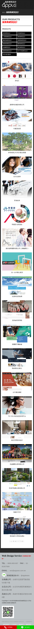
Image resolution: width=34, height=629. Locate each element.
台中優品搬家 (17, 392)
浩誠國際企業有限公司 (17, 464)
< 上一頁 (12, 541)
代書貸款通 (17, 128)
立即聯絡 (8, 627)
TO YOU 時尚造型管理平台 (17, 416)
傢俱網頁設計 (21, 36)
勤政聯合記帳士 (17, 368)
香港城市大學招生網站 (17, 536)
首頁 (3, 12)
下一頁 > (21, 541)
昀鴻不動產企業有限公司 (17, 488)
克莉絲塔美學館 (17, 320)
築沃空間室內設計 (17, 440)
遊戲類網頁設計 (22, 40)
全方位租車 (17, 176)
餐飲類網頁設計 (7, 40)
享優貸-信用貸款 (17, 224)
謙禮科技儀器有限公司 (17, 104)
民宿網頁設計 (21, 33)
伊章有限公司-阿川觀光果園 (17, 152)
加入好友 (25, 627)
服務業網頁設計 (7, 51)
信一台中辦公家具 (17, 272)
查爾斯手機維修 (17, 344)
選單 (31, 4)
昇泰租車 (17, 200)
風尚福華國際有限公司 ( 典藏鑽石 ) (17, 248)
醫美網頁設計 (21, 43)
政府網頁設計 (7, 33)
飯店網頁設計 (21, 47)
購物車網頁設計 (7, 43)
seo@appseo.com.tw (18, 571)
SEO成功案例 (7, 54)
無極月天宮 (17, 512)
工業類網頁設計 (7, 36)
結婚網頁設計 (7, 47)
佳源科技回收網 (17, 296)
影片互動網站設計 (23, 51)
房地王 (17, 80)
